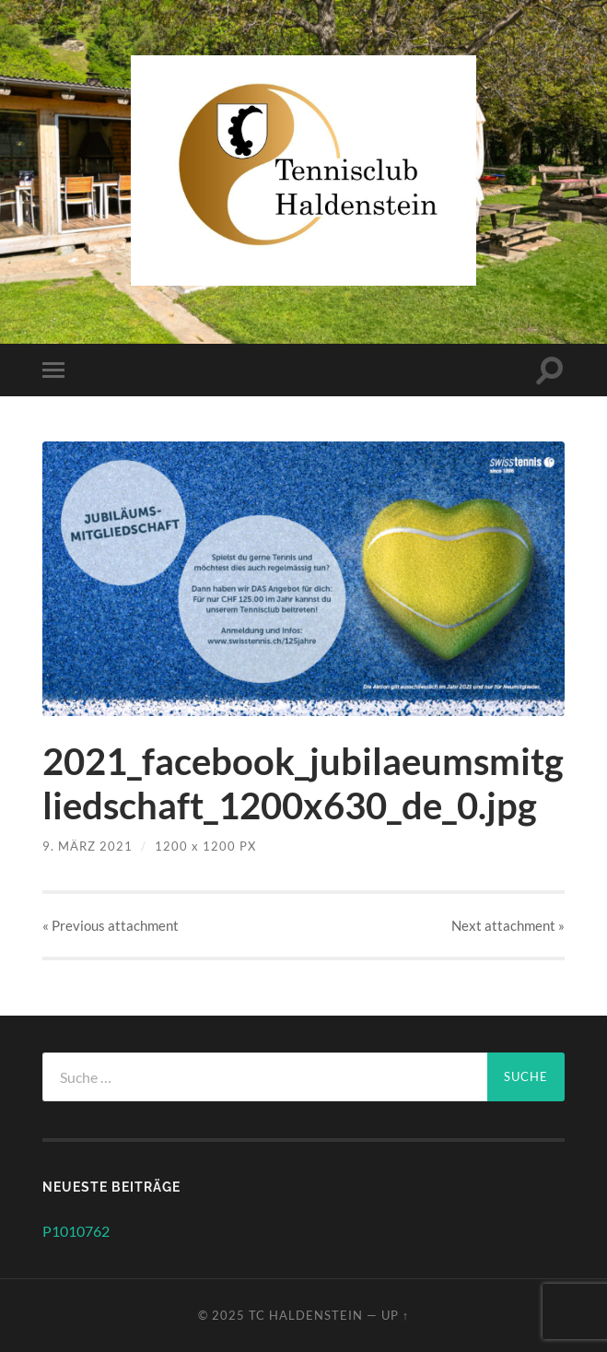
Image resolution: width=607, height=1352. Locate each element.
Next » (508, 925)
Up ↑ (395, 1315)
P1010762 (76, 1231)
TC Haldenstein (306, 1315)
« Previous (110, 925)
